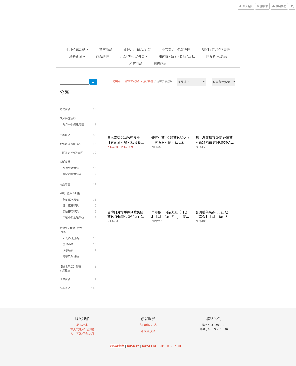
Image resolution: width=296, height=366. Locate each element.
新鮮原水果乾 (71, 199)
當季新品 (105, 49)
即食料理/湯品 (216, 56)
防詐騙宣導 (117, 346)
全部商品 (115, 81)
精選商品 (160, 63)
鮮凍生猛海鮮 (71, 168)
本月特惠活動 (77, 49)
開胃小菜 (68, 244)
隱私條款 (133, 346)
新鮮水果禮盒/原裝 (137, 49)
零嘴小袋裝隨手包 (73, 217)
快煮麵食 (68, 250)
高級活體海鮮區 (72, 173)
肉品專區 (102, 56)
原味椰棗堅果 (71, 211)
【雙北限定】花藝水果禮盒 (70, 268)
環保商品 (65, 279)
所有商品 (135, 63)
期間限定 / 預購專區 (216, 49)
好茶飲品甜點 (71, 256)
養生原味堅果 (71, 205)
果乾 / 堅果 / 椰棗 (133, 56)
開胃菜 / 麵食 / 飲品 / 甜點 (176, 56)
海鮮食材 (77, 56)
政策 (152, 331)
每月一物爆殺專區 (73, 124)
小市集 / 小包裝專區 (176, 49)
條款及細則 (149, 346)
